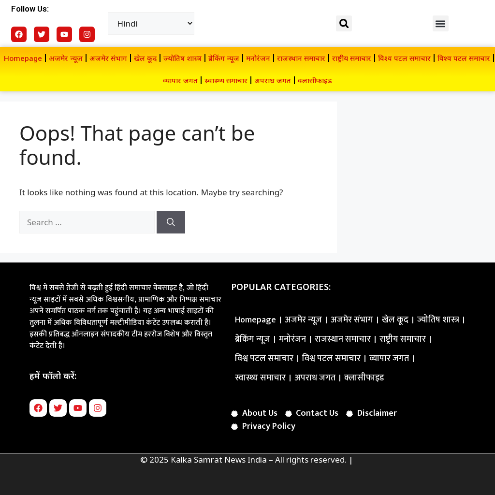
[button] (344, 23)
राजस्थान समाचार (301, 58)
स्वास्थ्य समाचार (226, 80)
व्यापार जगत (180, 80)
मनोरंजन (258, 58)
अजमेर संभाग (108, 58)
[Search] (171, 222)
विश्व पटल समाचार (404, 58)
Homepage (23, 58)
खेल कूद (145, 58)
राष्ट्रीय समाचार (351, 58)
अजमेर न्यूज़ (66, 58)
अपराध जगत (272, 80)
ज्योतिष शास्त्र (182, 58)
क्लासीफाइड (315, 80)
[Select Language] (151, 23)
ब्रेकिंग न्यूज (223, 58)
